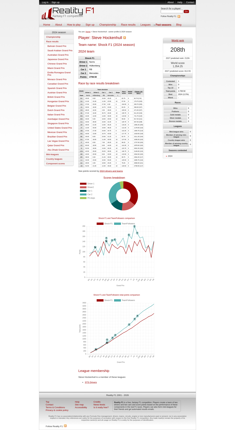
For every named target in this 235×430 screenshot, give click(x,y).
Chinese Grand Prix (57, 63)
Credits (97, 402)
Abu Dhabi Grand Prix (58, 150)
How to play (74, 24)
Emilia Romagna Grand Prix (58, 73)
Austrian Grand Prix (57, 92)
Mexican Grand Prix (57, 132)
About (170, 2)
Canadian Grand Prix (57, 84)
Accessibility (81, 407)
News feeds (99, 404)
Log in (45, 2)
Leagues (145, 24)
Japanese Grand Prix (57, 59)
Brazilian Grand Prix (57, 136)
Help (179, 2)
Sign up (56, 2)
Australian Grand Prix (58, 55)
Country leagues (54, 159)
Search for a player (171, 8)
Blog (178, 24)
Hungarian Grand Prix (58, 101)
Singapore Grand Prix (58, 123)
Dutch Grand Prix (55, 110)
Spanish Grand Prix (57, 88)
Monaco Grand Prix (57, 79)
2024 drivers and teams (111, 171)
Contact (190, 2)
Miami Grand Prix (56, 68)
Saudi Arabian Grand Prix (59, 50)
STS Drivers (91, 382)
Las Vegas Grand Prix (58, 141)
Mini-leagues (52, 154)
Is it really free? (101, 407)
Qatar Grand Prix (55, 145)
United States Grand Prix (59, 128)
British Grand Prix (56, 97)
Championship (107, 24)
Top (47, 402)
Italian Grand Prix (56, 114)
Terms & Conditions (55, 407)
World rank (178, 40)
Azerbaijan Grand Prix (58, 119)
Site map (79, 404)
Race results (128, 24)
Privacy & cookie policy (57, 410)
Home (46, 24)
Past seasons (163, 24)
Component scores (55, 163)
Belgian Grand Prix (56, 106)
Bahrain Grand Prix (56, 46)
